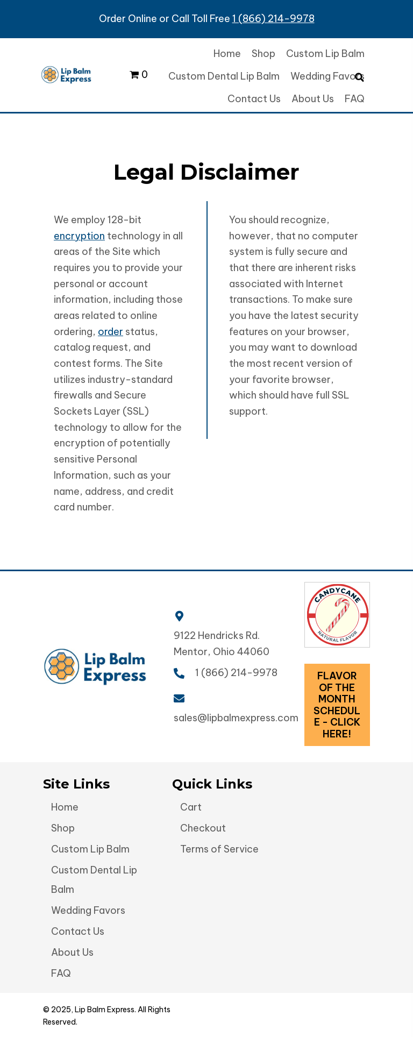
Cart (191, 807)
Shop (63, 828)
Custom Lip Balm (90, 849)
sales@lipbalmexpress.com (236, 718)
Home (65, 807)
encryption (79, 236)
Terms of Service (219, 849)
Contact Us (77, 931)
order (110, 331)
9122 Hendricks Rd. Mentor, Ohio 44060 (221, 643)
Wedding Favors (88, 910)
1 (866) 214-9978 (273, 18)
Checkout (203, 828)
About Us (72, 952)
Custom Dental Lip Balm (94, 880)
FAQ (61, 973)
